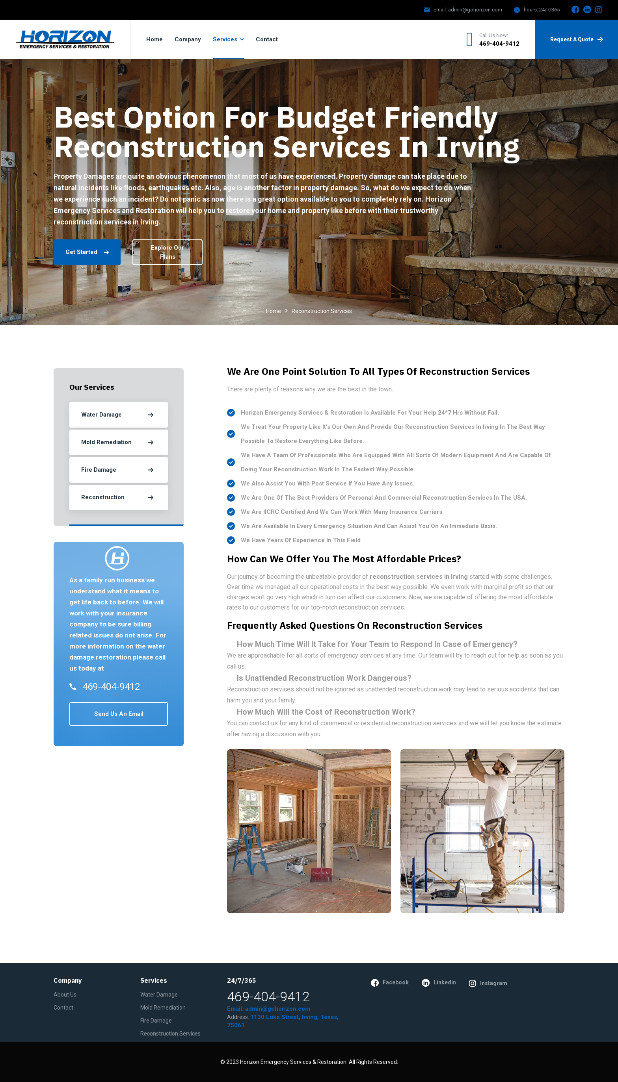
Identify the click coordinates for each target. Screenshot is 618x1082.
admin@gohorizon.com (475, 10)
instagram (488, 984)
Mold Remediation (163, 1007)
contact (63, 1007)
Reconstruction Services (170, 1033)
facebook (390, 983)
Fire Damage (156, 1020)
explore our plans (167, 252)
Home (273, 311)
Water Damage (159, 994)
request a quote (576, 39)
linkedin (439, 983)
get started (87, 252)
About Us (65, 994)
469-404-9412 (499, 43)
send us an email (118, 713)
